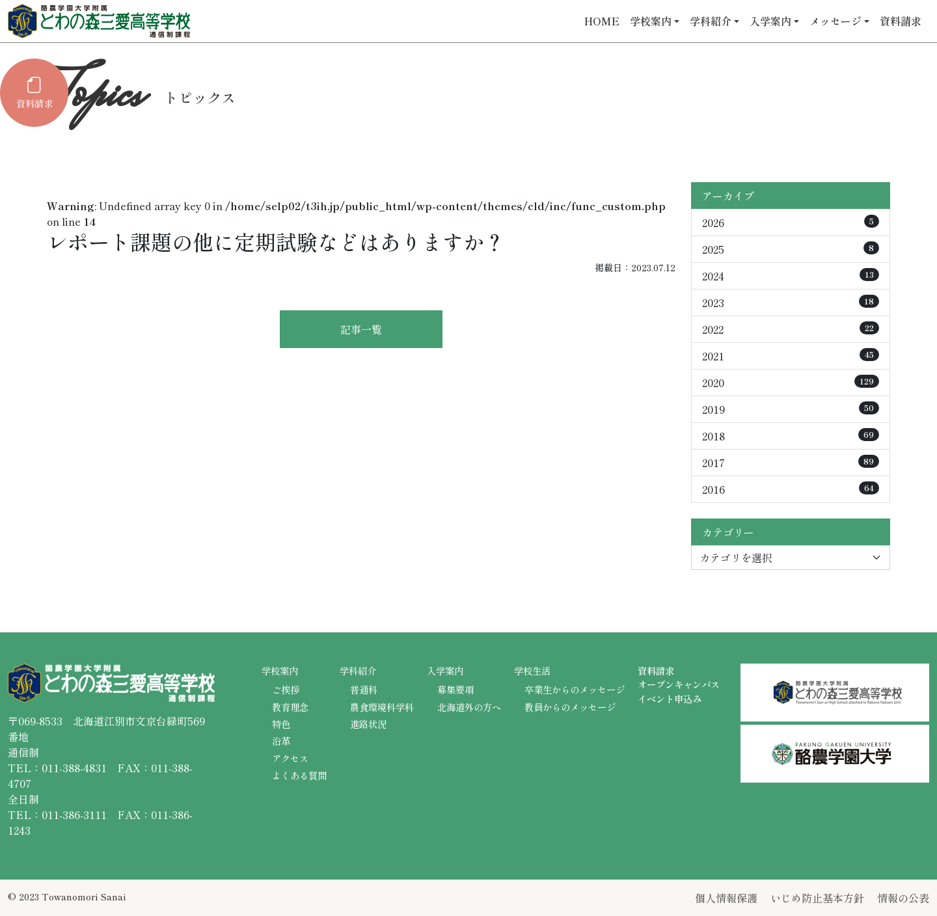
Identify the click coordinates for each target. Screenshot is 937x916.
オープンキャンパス (679, 684)
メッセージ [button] (835, 21)
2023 (790, 302)
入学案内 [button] (770, 21)
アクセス (290, 758)
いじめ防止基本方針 (817, 898)
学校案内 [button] (651, 21)
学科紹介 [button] (710, 21)
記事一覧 (361, 329)
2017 (790, 462)
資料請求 (900, 21)
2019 (790, 409)
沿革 (281, 741)
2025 (790, 249)
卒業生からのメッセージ (574, 689)
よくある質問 (299, 775)
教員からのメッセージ (570, 707)
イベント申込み (669, 698)
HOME (601, 21)
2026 (790, 222)
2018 (790, 436)
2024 (790, 276)
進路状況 (368, 724)
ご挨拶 (285, 689)
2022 (790, 329)
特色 (281, 724)
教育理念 (290, 707)
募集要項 (455, 689)
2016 (790, 489)
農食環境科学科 (382, 707)
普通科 (363, 689)
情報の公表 (903, 898)
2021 (790, 356)
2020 (790, 382)
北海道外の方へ (469, 707)
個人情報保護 (726, 898)
